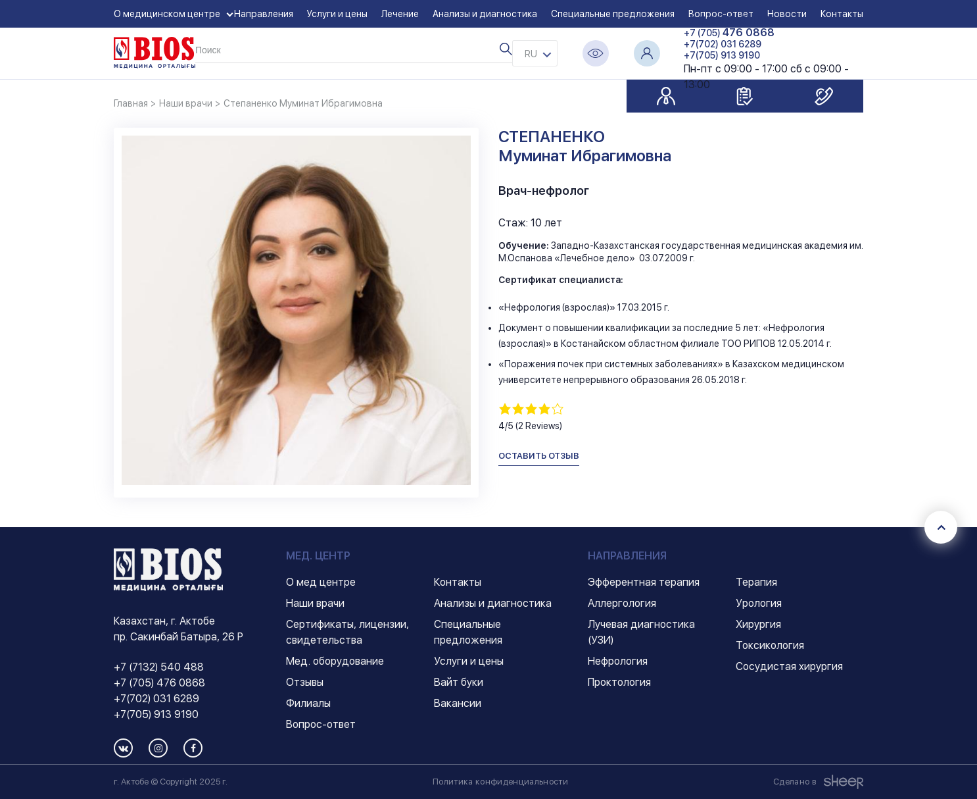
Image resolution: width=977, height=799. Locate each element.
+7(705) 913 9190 (722, 55)
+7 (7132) (727, 20)
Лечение (400, 14)
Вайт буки (458, 682)
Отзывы (304, 682)
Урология (759, 603)
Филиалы (308, 703)
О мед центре (321, 582)
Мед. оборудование (335, 661)
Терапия (756, 582)
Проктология (619, 682)
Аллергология (622, 603)
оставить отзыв (538, 456)
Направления (263, 14)
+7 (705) (729, 32)
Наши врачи (315, 603)
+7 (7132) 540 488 (159, 667)
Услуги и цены (337, 14)
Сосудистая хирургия (789, 666)
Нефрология (618, 661)
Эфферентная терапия (644, 582)
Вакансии (457, 703)
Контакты (457, 582)
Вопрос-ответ (321, 724)
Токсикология (770, 645)
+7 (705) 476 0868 (159, 683)
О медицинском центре (167, 14)
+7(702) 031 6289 (722, 44)
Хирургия (758, 624)
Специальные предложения (613, 14)
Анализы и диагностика (485, 14)
